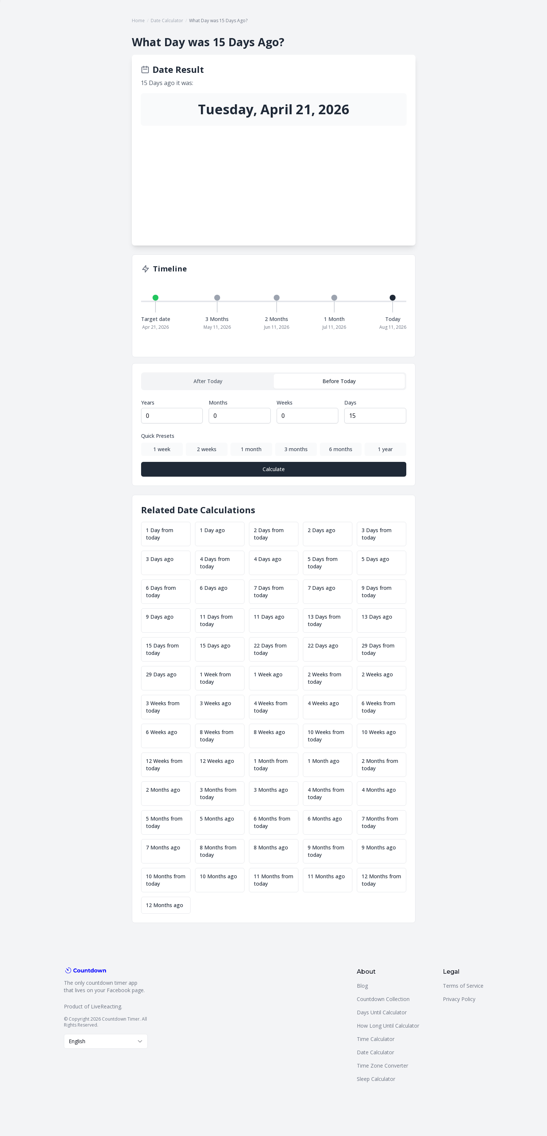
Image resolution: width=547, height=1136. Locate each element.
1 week (161, 449)
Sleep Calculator (376, 1078)
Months (218, 402)
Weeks (285, 402)
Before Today (339, 381)
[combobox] (106, 1041)
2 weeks (206, 449)
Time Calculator (375, 1038)
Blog (362, 985)
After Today (208, 381)
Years (147, 402)
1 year (385, 449)
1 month (251, 449)
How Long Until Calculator (388, 1025)
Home (138, 20)
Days (350, 402)
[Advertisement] (274, 181)
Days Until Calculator (382, 1012)
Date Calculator (167, 20)
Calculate (274, 469)
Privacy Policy (459, 999)
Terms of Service (463, 985)
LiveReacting (106, 1006)
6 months (340, 449)
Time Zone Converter (382, 1065)
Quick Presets (157, 435)
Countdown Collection (383, 999)
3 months (296, 449)
